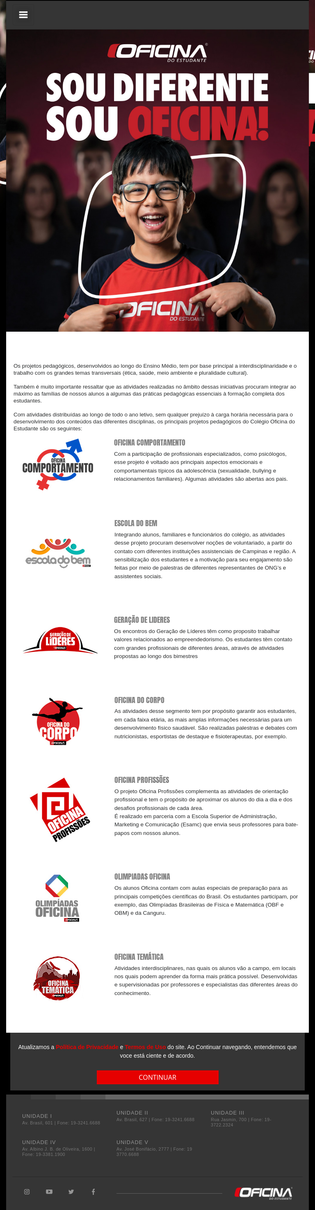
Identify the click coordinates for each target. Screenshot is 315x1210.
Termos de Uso (145, 1047)
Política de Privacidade (87, 1047)
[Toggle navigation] (23, 14)
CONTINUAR (157, 1077)
